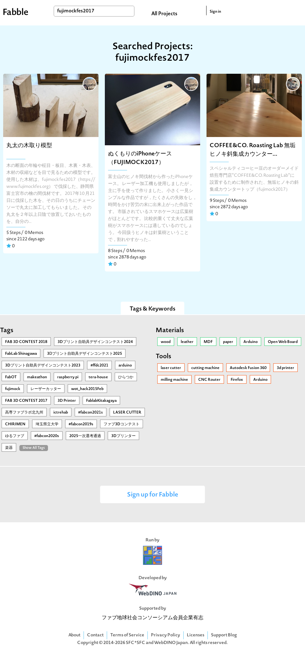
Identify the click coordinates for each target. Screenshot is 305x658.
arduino (125, 365)
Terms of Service (127, 635)
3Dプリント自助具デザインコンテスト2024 (95, 342)
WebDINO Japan (171, 643)
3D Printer (67, 401)
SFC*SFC (135, 643)
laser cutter (171, 368)
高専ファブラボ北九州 (24, 413)
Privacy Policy (165, 635)
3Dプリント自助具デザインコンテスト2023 (42, 365)
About (74, 635)
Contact (95, 635)
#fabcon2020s (46, 436)
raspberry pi (67, 377)
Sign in (215, 12)
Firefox (237, 380)
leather (187, 342)
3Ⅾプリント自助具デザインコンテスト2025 (84, 354)
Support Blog (224, 635)
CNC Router (209, 380)
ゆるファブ (14, 436)
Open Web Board (283, 342)
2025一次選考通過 (85, 436)
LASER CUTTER (127, 413)
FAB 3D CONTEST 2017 (26, 401)
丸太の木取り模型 (29, 146)
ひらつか (125, 377)
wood (166, 342)
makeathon (37, 377)
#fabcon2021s (90, 413)
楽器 (9, 448)
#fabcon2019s (81, 424)
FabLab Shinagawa (21, 354)
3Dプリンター (123, 436)
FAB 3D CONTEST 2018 (26, 342)
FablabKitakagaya (101, 401)
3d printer (285, 368)
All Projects (164, 14)
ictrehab (60, 413)
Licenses (195, 635)
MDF (208, 342)
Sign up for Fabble (152, 495)
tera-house (98, 377)
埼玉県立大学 (47, 424)
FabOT (11, 377)
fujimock (12, 389)
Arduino (250, 342)
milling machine (174, 380)
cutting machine (205, 368)
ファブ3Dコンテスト (121, 424)
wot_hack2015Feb (87, 389)
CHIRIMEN (15, 424)
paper (228, 342)
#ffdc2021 (99, 365)
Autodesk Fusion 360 (248, 368)
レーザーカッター (45, 389)
